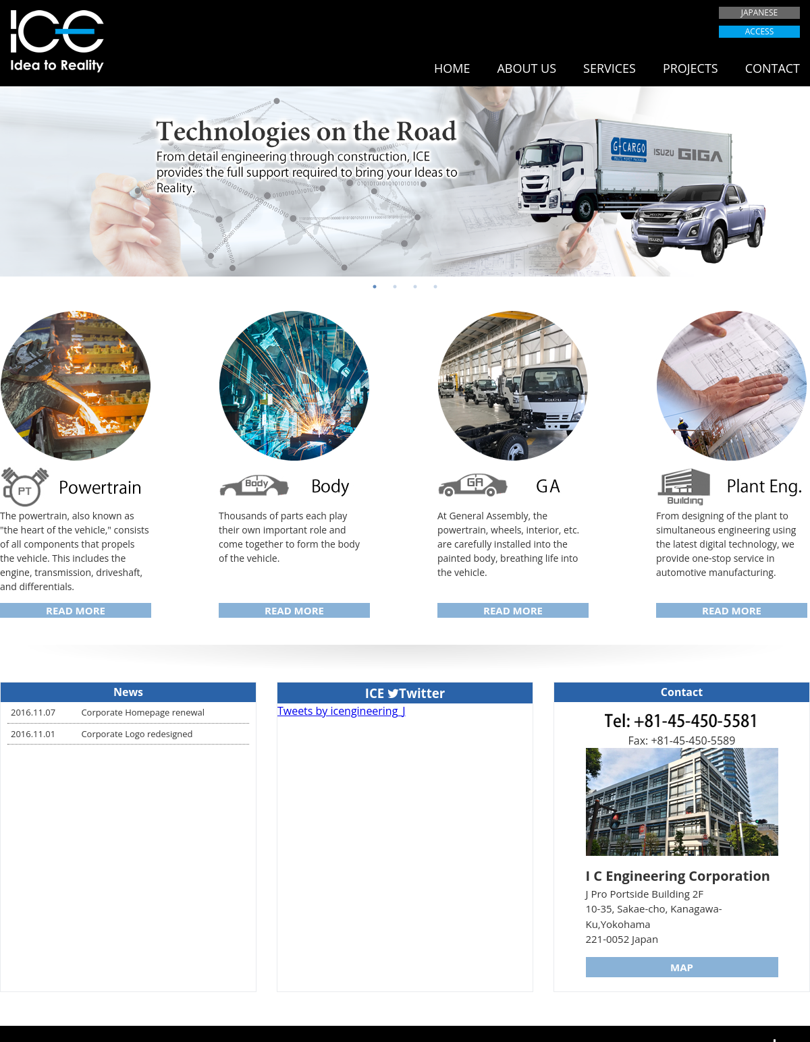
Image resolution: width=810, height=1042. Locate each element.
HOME (452, 68)
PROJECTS (690, 68)
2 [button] (395, 286)
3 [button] (415, 286)
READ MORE (75, 610)
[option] (405, 181)
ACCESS (759, 31)
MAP (681, 967)
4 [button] (435, 286)
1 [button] (374, 286)
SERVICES (609, 68)
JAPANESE (759, 12)
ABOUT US (526, 68)
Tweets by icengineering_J (341, 710)
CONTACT (772, 68)
